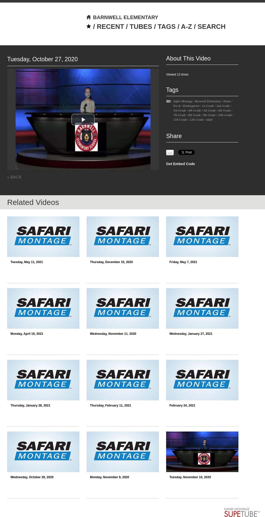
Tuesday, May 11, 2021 (26, 262)
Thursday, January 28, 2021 (30, 405)
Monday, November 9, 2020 (109, 477)
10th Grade (225, 115)
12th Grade (196, 119)
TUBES (141, 26)
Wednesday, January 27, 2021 (190, 334)
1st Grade (208, 106)
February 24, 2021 (182, 405)
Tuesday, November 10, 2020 (190, 477)
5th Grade (209, 110)
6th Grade (224, 110)
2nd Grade (223, 106)
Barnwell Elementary (208, 101)
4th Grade (194, 110)
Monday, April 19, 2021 (26, 334)
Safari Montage (182, 101)
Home (227, 101)
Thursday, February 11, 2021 (110, 405)
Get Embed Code (180, 164)
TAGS (167, 26)
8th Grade (194, 115)
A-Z (186, 26)
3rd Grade (179, 110)
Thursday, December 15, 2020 (111, 262)
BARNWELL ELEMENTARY (122, 17)
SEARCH (212, 26)
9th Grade (209, 115)
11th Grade (180, 119)
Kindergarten (191, 106)
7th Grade (179, 115)
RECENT (110, 26)
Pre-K (177, 106)
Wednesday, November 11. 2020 (113, 334)
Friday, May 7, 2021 (183, 262)
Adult (209, 119)
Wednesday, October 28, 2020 (31, 477)
